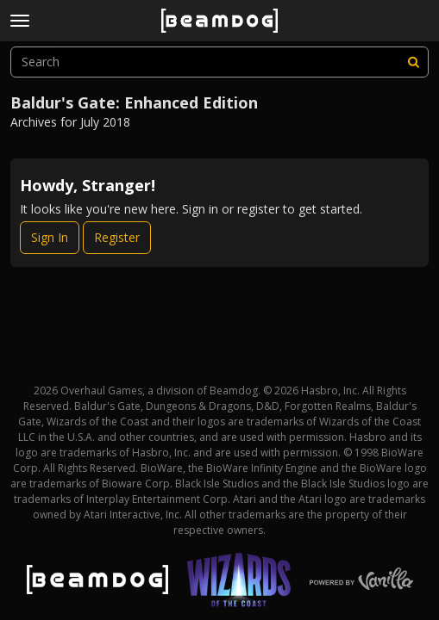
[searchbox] (219, 62)
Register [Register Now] (117, 237)
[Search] (413, 62)
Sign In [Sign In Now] (49, 237)
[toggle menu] (19, 20)
